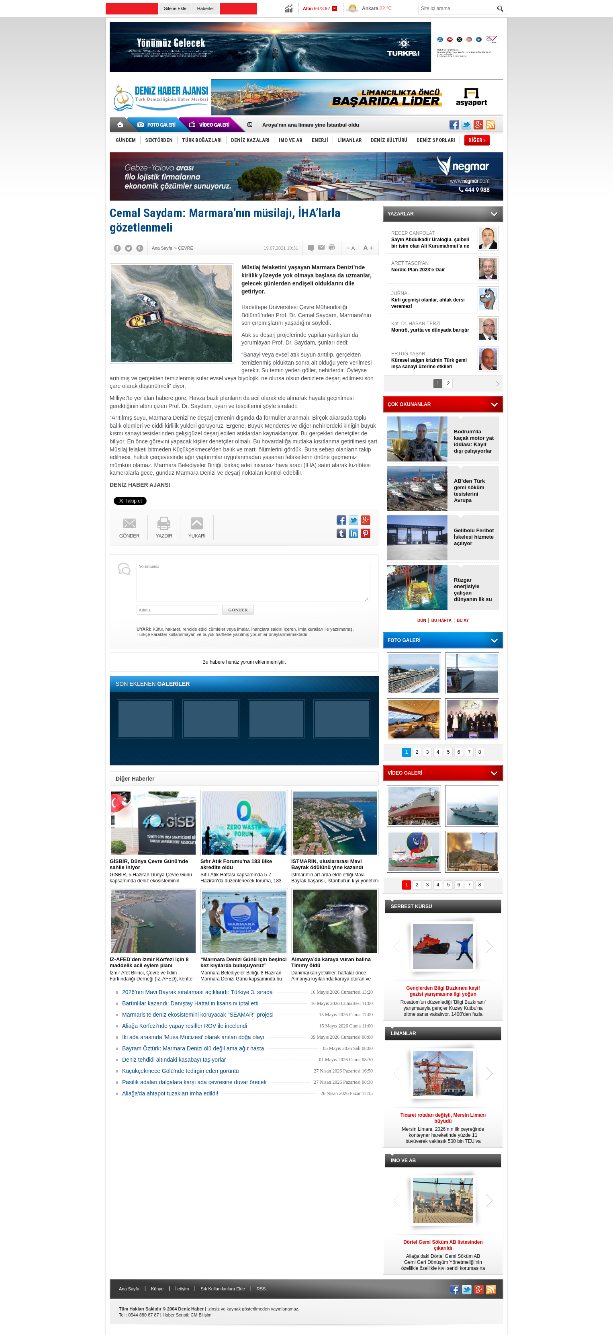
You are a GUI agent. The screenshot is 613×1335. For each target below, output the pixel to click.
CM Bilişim (200, 1314)
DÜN (421, 620)
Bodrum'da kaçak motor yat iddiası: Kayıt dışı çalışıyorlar (474, 441)
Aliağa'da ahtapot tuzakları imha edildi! (170, 1093)
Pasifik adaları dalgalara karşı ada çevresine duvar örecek (194, 1082)
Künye (157, 1288)
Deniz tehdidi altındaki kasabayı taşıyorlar (174, 1059)
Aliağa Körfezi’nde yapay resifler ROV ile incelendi (184, 1026)
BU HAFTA (441, 620)
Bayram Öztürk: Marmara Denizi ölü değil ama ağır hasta (193, 1048)
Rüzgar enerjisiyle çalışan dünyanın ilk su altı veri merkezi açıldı (473, 590)
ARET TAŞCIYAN (433, 266)
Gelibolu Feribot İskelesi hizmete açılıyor (474, 536)
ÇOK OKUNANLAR (409, 404)
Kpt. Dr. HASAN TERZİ (433, 327)
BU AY (463, 620)
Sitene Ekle (175, 8)
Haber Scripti (175, 1314)
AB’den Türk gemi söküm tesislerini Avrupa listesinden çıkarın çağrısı (471, 491)
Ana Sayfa (129, 1288)
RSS (261, 1288)
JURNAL (433, 300)
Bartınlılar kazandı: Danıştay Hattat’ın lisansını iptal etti (190, 1003)
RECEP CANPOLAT (433, 239)
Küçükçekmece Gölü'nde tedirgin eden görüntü (180, 1071)
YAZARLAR (401, 214)
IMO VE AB (403, 1160)
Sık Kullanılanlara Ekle (223, 1288)
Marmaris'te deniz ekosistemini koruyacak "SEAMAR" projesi (198, 1014)
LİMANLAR (403, 1033)
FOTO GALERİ (404, 640)
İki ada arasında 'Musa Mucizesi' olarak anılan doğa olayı (193, 1037)
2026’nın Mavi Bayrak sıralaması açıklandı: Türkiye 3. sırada (197, 992)
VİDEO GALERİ (405, 773)
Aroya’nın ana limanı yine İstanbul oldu (310, 125)
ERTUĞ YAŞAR (433, 360)
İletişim (182, 1288)
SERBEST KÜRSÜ (411, 906)
